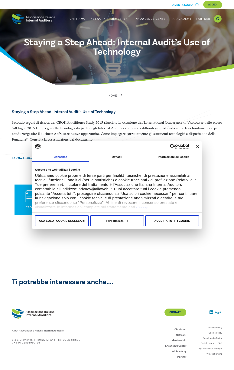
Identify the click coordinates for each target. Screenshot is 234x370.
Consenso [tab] (60, 156)
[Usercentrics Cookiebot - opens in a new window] (172, 146)
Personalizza (117, 220)
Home (113, 95)
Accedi (212, 4)
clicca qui (143, 207)
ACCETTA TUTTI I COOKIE (172, 220)
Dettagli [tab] (117, 156)
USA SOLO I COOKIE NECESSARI (62, 220)
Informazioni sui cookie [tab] (173, 156)
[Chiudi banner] (197, 146)
